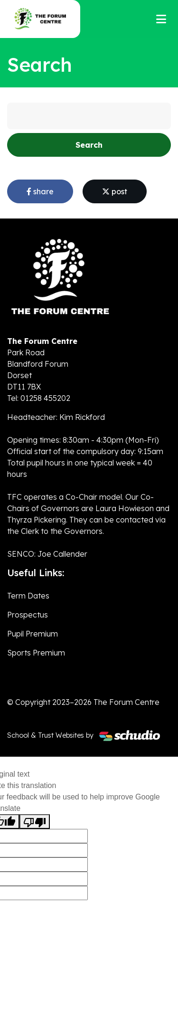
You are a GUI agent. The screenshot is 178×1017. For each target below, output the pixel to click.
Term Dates (28, 595)
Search (89, 145)
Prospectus (27, 614)
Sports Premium (36, 652)
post (114, 191)
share (40, 191)
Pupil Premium (32, 633)
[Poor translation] (34, 821)
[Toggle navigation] (161, 19)
